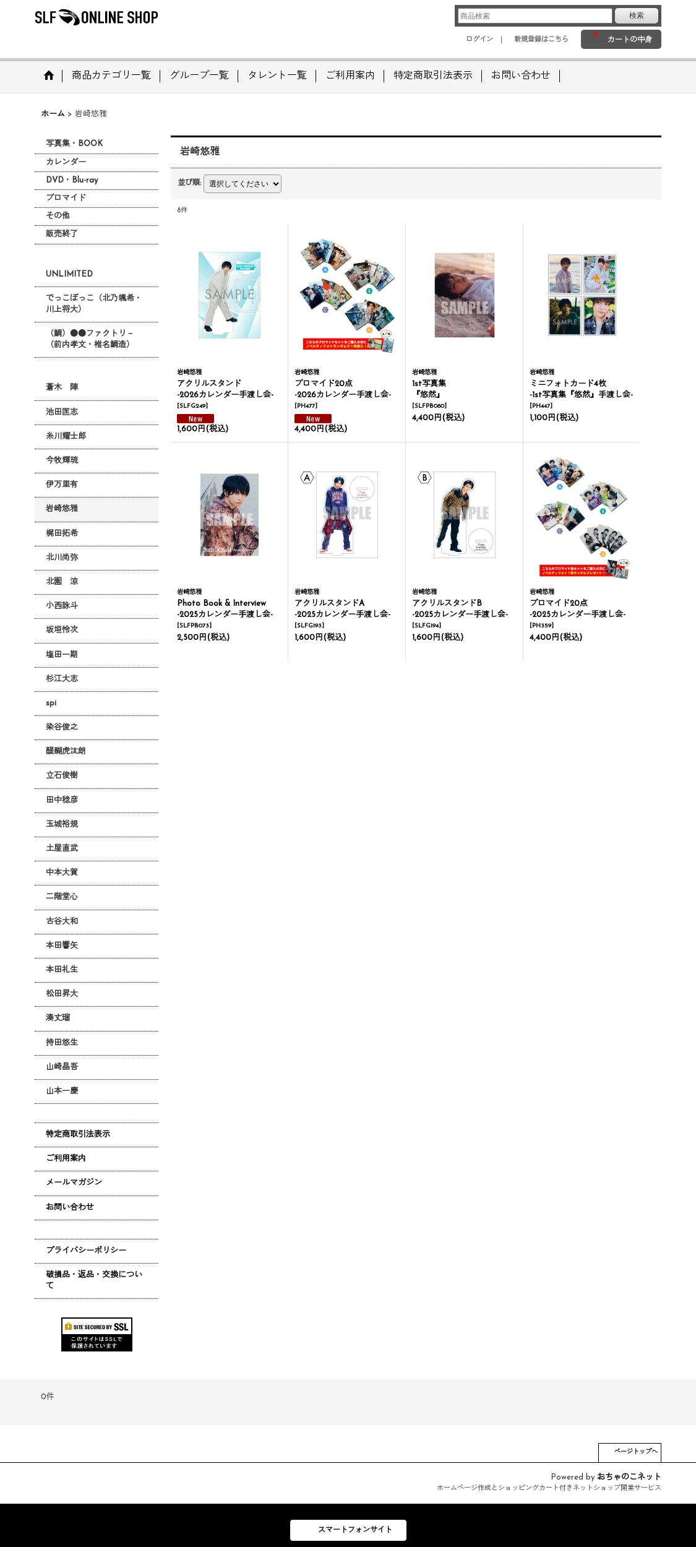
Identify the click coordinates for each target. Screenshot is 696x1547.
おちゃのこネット (629, 1477)
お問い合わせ (70, 1208)
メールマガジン (74, 1183)
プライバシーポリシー (86, 1251)
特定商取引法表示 (78, 1135)
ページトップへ (636, 1452)
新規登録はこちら (541, 40)
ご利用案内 (66, 1159)
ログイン (479, 40)
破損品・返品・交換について (94, 1280)
